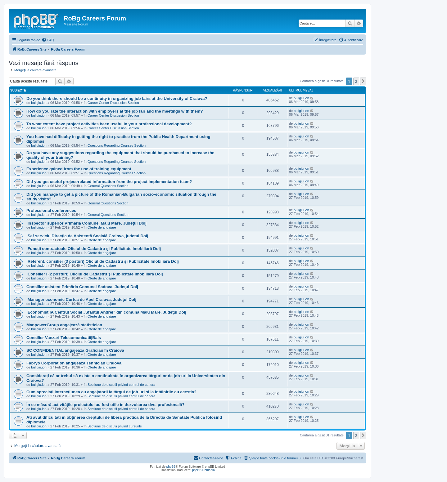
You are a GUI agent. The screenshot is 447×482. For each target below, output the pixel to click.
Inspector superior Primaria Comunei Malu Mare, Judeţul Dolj (86, 223)
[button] (363, 81)
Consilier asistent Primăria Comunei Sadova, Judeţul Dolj (82, 286)
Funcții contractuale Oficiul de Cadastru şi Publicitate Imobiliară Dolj (93, 248)
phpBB (171, 466)
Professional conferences (51, 210)
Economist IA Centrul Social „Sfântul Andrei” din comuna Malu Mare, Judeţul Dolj (106, 312)
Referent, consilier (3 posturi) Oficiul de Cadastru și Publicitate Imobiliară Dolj (102, 261)
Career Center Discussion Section (113, 103)
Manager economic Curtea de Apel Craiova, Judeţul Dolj (81, 299)
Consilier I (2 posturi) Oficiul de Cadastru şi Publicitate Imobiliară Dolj (94, 274)
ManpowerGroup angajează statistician (64, 325)
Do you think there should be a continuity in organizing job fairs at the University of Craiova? (116, 98)
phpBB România (203, 470)
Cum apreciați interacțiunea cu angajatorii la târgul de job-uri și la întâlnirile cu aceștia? (111, 392)
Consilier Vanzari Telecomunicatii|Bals (63, 337)
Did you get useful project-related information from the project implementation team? (109, 181)
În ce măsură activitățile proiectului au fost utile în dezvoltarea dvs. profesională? (105, 404)
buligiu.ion (39, 103)
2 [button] (356, 81)
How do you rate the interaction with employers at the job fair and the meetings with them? (114, 111)
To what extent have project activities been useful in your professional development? (109, 124)
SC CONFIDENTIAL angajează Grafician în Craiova (75, 350)
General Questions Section (108, 186)
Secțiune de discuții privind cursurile (115, 426)
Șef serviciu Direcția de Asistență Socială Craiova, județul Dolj (87, 236)
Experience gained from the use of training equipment (78, 169)
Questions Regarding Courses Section (117, 145)
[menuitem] (48, 40)
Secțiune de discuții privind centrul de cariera (121, 384)
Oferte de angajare (102, 227)
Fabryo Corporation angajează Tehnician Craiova (73, 363)
